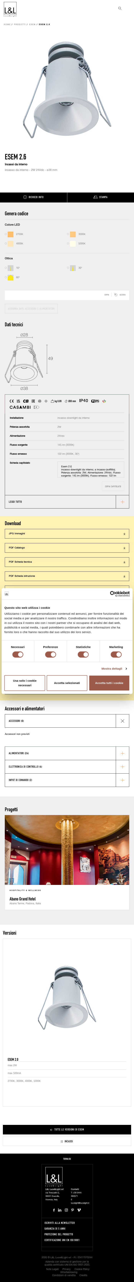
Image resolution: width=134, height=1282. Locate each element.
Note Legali (52, 1269)
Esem (32, 24)
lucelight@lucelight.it (80, 1203)
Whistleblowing (68, 1272)
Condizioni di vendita (64, 1275)
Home (7, 24)
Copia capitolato (113, 486)
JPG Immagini (17, 533)
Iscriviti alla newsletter (59, 1222)
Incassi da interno (16, 164)
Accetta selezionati (67, 683)
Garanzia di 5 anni (55, 1228)
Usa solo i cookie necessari (25, 683)
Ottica (9, 258)
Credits (83, 1275)
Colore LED (12, 224)
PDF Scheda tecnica (20, 562)
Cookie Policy (82, 1269)
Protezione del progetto (58, 1234)
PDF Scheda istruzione (22, 576)
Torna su (67, 1159)
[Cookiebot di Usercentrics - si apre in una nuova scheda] (113, 594)
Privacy (66, 1269)
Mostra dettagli (111, 668)
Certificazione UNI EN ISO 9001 (62, 1240)
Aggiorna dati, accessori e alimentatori (31, 308)
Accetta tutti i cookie (109, 683)
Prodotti (20, 24)
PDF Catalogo (17, 548)
